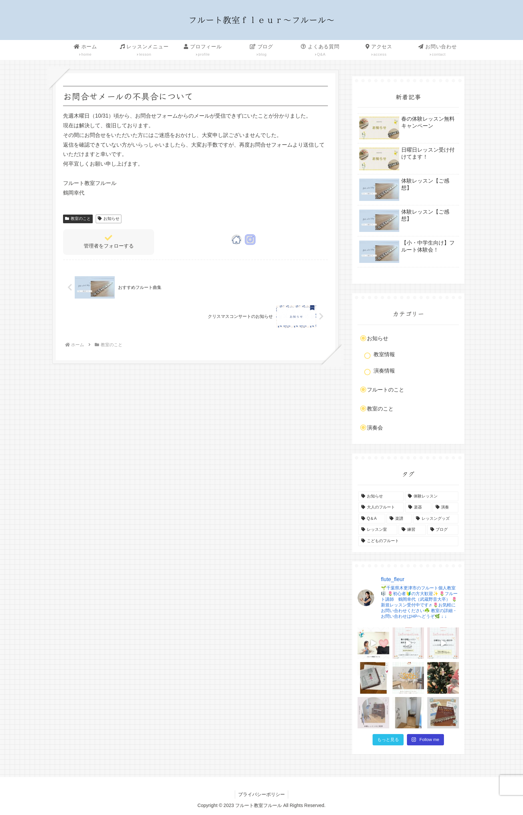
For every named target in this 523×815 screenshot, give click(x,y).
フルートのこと (385, 390)
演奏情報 (384, 371)
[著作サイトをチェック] (236, 239)
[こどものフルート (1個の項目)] (408, 541)
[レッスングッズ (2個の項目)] (435, 519)
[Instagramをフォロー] (250, 239)
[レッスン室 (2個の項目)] (377, 530)
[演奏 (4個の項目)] (445, 507)
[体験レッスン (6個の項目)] (431, 496)
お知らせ (108, 218)
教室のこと (78, 218)
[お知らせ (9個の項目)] (381, 496)
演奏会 (375, 427)
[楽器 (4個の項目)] (418, 507)
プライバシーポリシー (261, 794)
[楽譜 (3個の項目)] (399, 519)
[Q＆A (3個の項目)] (371, 519)
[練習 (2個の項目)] (412, 530)
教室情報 (384, 354)
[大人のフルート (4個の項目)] (381, 507)
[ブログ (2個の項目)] (442, 530)
